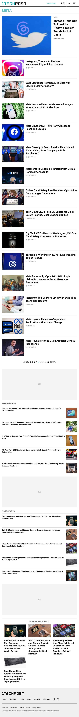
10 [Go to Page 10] (42, 362)
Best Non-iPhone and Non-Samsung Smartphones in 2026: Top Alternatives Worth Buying (15, 645)
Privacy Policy (35, 707)
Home (4, 699)
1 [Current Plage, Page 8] (38, 362)
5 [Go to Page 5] (32, 362)
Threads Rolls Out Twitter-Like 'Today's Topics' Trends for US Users (65, 27)
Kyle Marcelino (59, 38)
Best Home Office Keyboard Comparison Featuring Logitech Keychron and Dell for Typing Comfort (15, 676)
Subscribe (51, 3)
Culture (46, 699)
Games (37, 699)
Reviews (13, 699)
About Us (5, 707)
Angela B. (30, 304)
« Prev (26, 362)
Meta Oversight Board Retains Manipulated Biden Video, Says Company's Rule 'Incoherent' (50, 150)
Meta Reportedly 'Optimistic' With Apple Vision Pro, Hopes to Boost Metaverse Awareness (48, 279)
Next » (53, 362)
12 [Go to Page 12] (48, 362)
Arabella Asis (31, 218)
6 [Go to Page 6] (34, 362)
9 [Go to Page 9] (40, 362)
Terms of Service (24, 707)
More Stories (8, 511)
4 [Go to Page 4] (30, 362)
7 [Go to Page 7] (36, 362)
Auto (29, 699)
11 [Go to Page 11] (45, 362)
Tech (55, 17)
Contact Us (13, 707)
